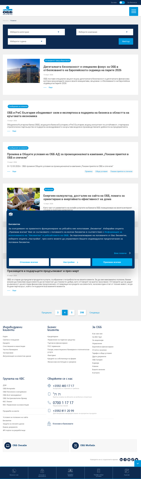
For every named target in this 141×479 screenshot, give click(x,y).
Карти (5, 337)
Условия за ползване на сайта (15, 417)
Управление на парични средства (61, 340)
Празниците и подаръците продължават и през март (43, 271)
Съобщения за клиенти (18, 106)
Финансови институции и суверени (62, 362)
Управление (97, 344)
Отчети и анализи (99, 350)
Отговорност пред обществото (57, 61)
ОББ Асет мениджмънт (12, 395)
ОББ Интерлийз (9, 389)
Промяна (88, 171)
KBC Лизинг (7, 402)
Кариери (95, 363)
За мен (114, 2)
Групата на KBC (13, 379)
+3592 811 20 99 (63, 411)
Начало (6, 21)
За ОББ (97, 327)
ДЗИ (4, 385)
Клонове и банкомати (63, 424)
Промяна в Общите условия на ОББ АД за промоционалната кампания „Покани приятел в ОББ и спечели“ (68, 155)
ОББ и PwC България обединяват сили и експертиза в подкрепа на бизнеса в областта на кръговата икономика (68, 114)
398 (82, 312)
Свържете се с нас (60, 379)
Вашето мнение (98, 370)
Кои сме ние (97, 334)
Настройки (70, 262)
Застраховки (8, 353)
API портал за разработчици (14, 430)
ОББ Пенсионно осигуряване (14, 392)
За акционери (97, 340)
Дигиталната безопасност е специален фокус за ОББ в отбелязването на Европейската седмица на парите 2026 (82, 68)
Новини (95, 366)
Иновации (49, 189)
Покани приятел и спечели (121, 171)
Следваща (94, 312)
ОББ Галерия (97, 360)
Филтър (126, 41)
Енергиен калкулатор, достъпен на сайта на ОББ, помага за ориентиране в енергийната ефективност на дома (84, 197)
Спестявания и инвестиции (14, 346)
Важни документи (10, 427)
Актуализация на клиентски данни (17, 356)
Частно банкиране (10, 350)
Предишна (47, 312)
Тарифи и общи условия (102, 353)
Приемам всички (112, 262)
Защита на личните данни (13, 424)
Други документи (99, 357)
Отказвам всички (29, 262)
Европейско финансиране (102, 347)
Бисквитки (7, 421)
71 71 (57, 394)
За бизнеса (132, 2)
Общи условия (101, 171)
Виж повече (120, 253)
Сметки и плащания (11, 340)
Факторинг (52, 355)
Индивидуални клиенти (12, 328)
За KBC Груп (97, 337)
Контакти (96, 373)
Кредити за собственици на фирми (62, 359)
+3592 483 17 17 (63, 386)
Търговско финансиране (57, 343)
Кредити (6, 343)
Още (48, 87)
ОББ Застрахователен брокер (15, 398)
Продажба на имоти (11, 411)
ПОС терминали (54, 346)
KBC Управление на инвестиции (16, 405)
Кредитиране (53, 337)
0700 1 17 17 (63, 403)
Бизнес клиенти (53, 328)
